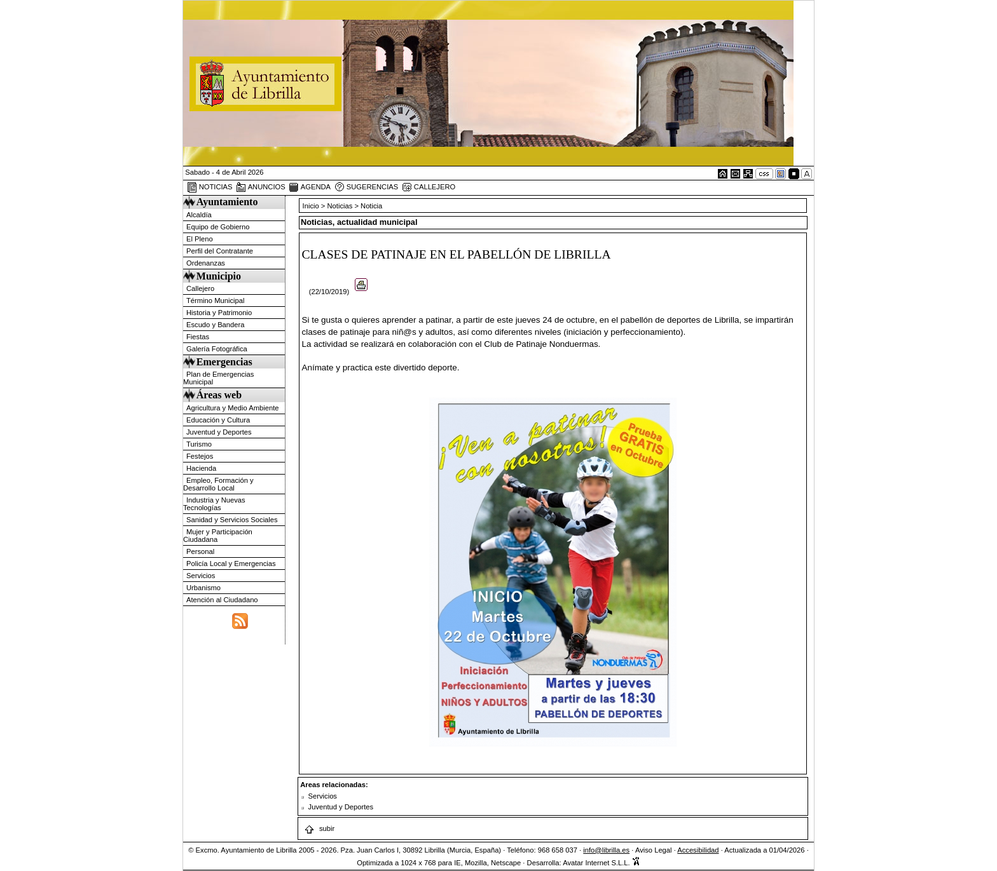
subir (319, 828)
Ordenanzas (205, 263)
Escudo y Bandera (215, 324)
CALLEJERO (428, 187)
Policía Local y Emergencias (231, 563)
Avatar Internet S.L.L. (601, 863)
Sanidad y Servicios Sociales (232, 519)
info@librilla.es (606, 850)
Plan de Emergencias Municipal (218, 378)
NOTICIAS (210, 187)
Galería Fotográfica (216, 349)
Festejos (199, 456)
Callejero (200, 288)
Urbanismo (203, 587)
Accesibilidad (698, 850)
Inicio (312, 206)
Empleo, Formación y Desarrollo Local (218, 484)
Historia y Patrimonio (219, 312)
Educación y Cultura (218, 420)
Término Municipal (215, 300)
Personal (200, 551)
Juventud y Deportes (219, 432)
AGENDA (310, 187)
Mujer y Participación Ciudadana (217, 535)
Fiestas (197, 337)
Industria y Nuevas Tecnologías (214, 503)
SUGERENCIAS (366, 187)
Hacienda (201, 468)
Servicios (200, 575)
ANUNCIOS (260, 187)
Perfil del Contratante (219, 251)
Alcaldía (199, 215)
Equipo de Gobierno (218, 227)
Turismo (199, 444)
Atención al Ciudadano (222, 600)
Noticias (340, 206)
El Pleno (199, 239)
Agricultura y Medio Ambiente (232, 408)
